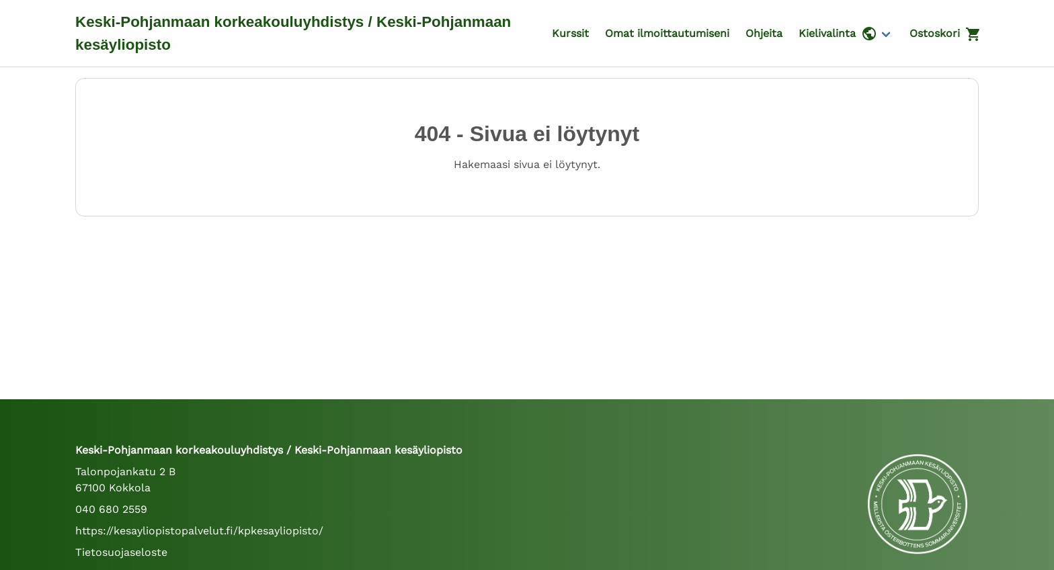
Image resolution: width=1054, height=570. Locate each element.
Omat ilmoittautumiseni (667, 33)
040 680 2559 (111, 509)
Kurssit (570, 33)
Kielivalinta (838, 34)
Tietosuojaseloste (121, 552)
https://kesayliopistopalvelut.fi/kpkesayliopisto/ (199, 530)
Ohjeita (763, 33)
